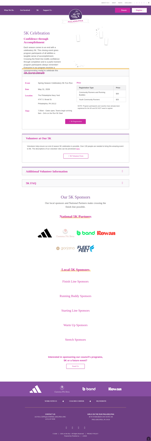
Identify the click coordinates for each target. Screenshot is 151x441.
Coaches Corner (76, 401)
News (120, 3)
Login (2, 3)
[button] (148, 3)
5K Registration (75, 121)
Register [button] (139, 10)
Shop (114, 3)
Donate (123, 10)
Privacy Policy (92, 433)
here (78, 149)
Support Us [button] (48, 10)
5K (37, 10)
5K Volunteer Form (75, 156)
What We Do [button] (10, 10)
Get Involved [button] (26, 10)
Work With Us (51, 401)
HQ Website (101, 401)
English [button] (128, 3)
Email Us (75, 366)
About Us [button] (105, 3)
